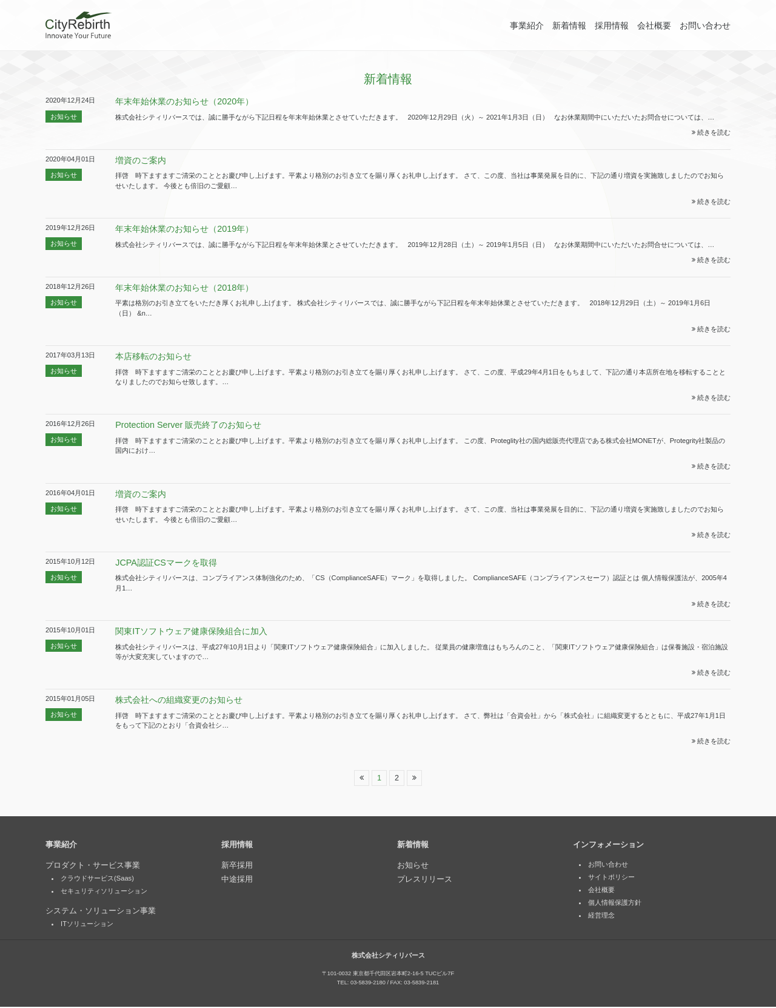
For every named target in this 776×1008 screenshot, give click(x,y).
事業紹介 (527, 25)
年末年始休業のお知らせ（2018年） (184, 288)
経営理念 (601, 916)
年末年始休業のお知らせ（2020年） (184, 101)
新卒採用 (237, 865)
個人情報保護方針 (614, 903)
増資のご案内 (140, 160)
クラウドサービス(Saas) (97, 879)
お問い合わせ (705, 25)
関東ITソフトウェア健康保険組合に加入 (191, 631)
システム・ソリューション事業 (100, 911)
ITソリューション (87, 925)
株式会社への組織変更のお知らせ (178, 700)
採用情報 (612, 25)
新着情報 (569, 25)
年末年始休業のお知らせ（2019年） (184, 229)
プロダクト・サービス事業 (92, 865)
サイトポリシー (611, 877)
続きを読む (711, 132)
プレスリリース (424, 880)
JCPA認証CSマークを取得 (166, 562)
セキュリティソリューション (104, 892)
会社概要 (654, 25)
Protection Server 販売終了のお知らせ (188, 425)
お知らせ (63, 116)
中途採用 (237, 880)
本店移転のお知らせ (153, 356)
